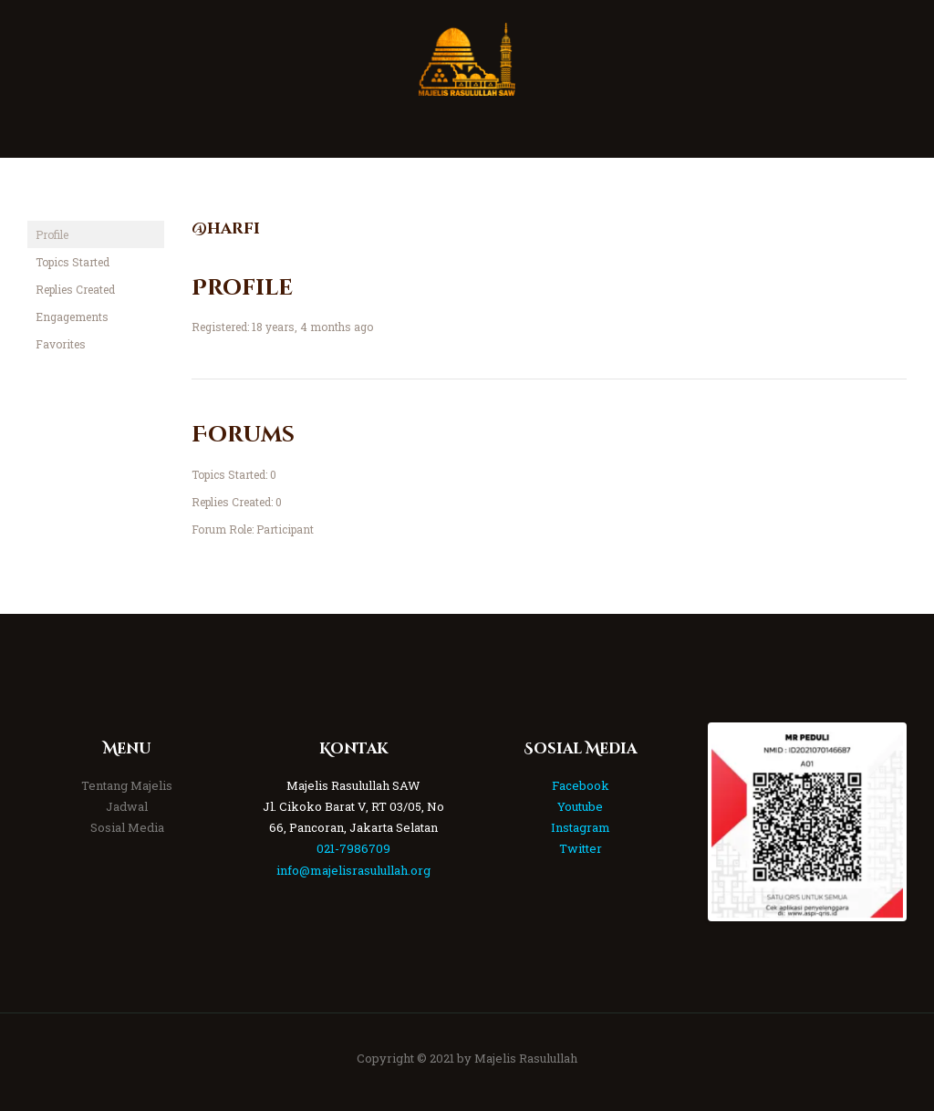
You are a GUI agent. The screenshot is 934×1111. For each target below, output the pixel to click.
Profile (52, 234)
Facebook (580, 785)
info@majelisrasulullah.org (353, 870)
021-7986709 (353, 848)
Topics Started (72, 261)
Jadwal (127, 806)
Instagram (580, 827)
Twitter (580, 848)
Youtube (580, 806)
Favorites (61, 344)
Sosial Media (127, 827)
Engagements (72, 316)
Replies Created (75, 289)
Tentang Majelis (126, 785)
